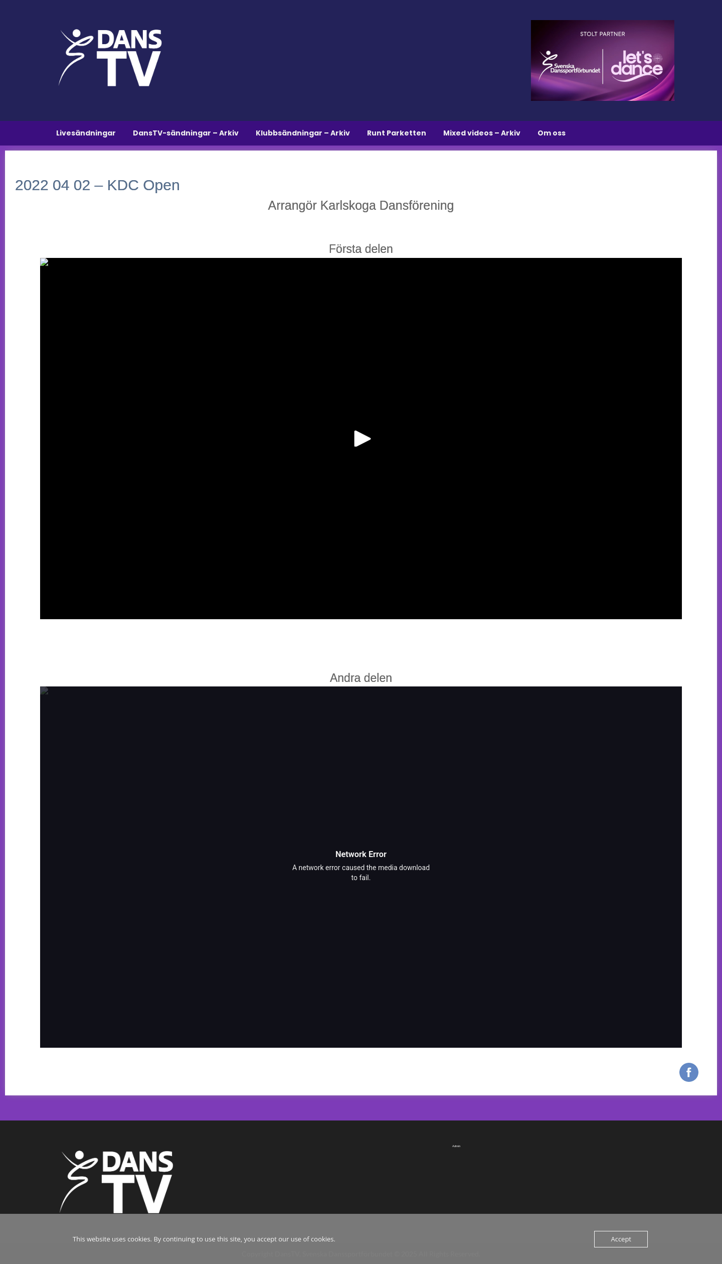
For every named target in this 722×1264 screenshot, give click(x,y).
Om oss (551, 133)
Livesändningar (86, 133)
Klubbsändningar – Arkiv (303, 133)
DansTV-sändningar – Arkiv (186, 133)
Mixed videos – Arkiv (481, 133)
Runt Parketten (396, 133)
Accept (621, 1238)
